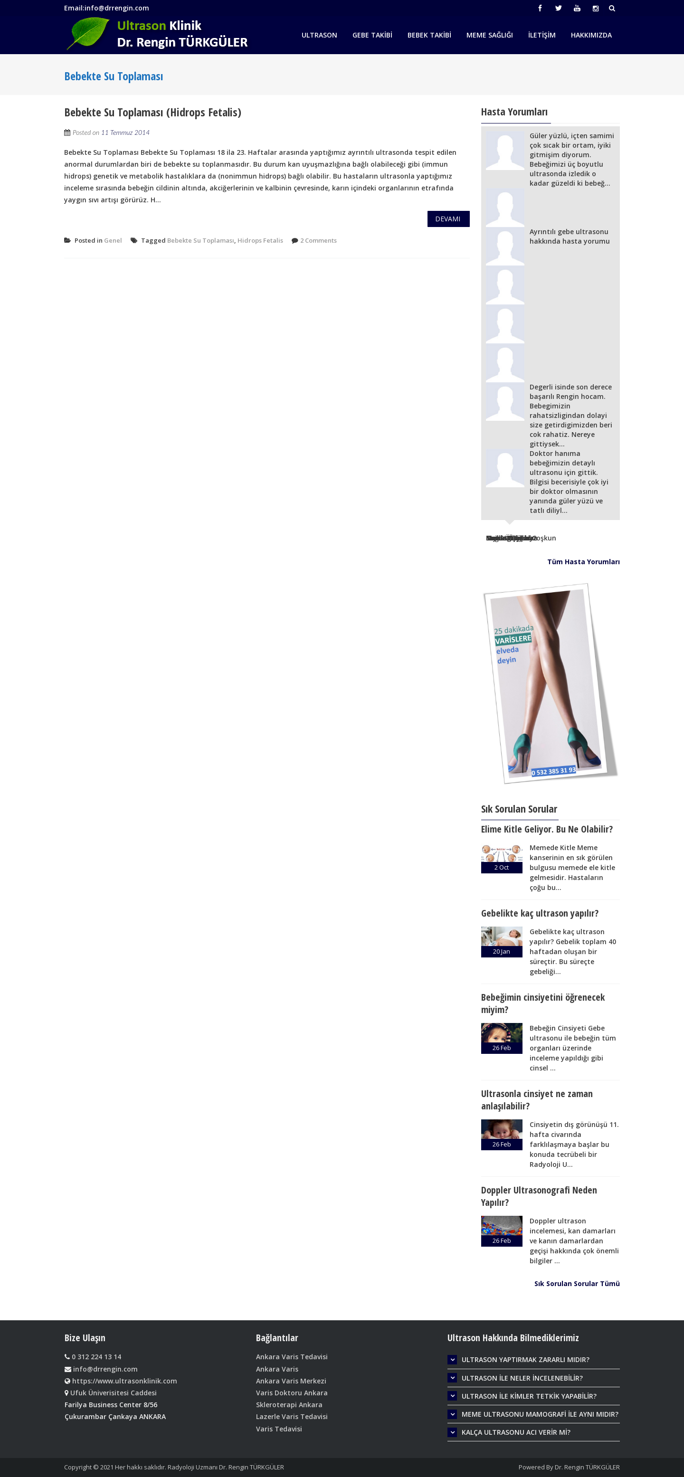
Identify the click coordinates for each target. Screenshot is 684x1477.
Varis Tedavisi (279, 1428)
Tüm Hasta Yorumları (583, 561)
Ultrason (319, 34)
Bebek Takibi (429, 34)
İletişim (542, 34)
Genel (113, 240)
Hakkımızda (591, 34)
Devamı (447, 218)
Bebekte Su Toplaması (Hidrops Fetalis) (152, 112)
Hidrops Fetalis (260, 240)
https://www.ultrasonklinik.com (123, 1380)
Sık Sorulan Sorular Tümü (577, 1283)
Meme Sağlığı (489, 34)
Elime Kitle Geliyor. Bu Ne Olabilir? (547, 829)
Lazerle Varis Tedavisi (292, 1416)
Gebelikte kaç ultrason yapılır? (539, 913)
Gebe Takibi (372, 34)
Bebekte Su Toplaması (200, 240)
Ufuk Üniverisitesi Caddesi (113, 1392)
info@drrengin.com (104, 1368)
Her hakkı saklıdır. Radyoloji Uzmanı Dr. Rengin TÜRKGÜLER (199, 1467)
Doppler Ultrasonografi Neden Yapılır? (539, 1196)
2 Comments (318, 240)
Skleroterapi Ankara (289, 1404)
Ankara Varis (277, 1368)
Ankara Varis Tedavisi (292, 1356)
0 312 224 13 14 (95, 1356)
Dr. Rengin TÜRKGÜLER (587, 1467)
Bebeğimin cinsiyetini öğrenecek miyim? (543, 1003)
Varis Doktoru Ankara (292, 1392)
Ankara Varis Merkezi (291, 1380)
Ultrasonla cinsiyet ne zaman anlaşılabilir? (537, 1099)
